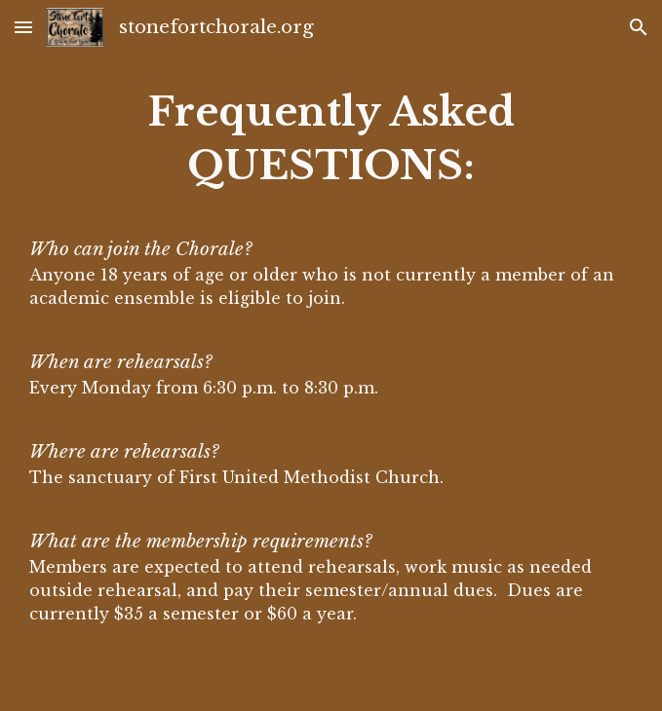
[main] (331, 355)
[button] (23, 27)
